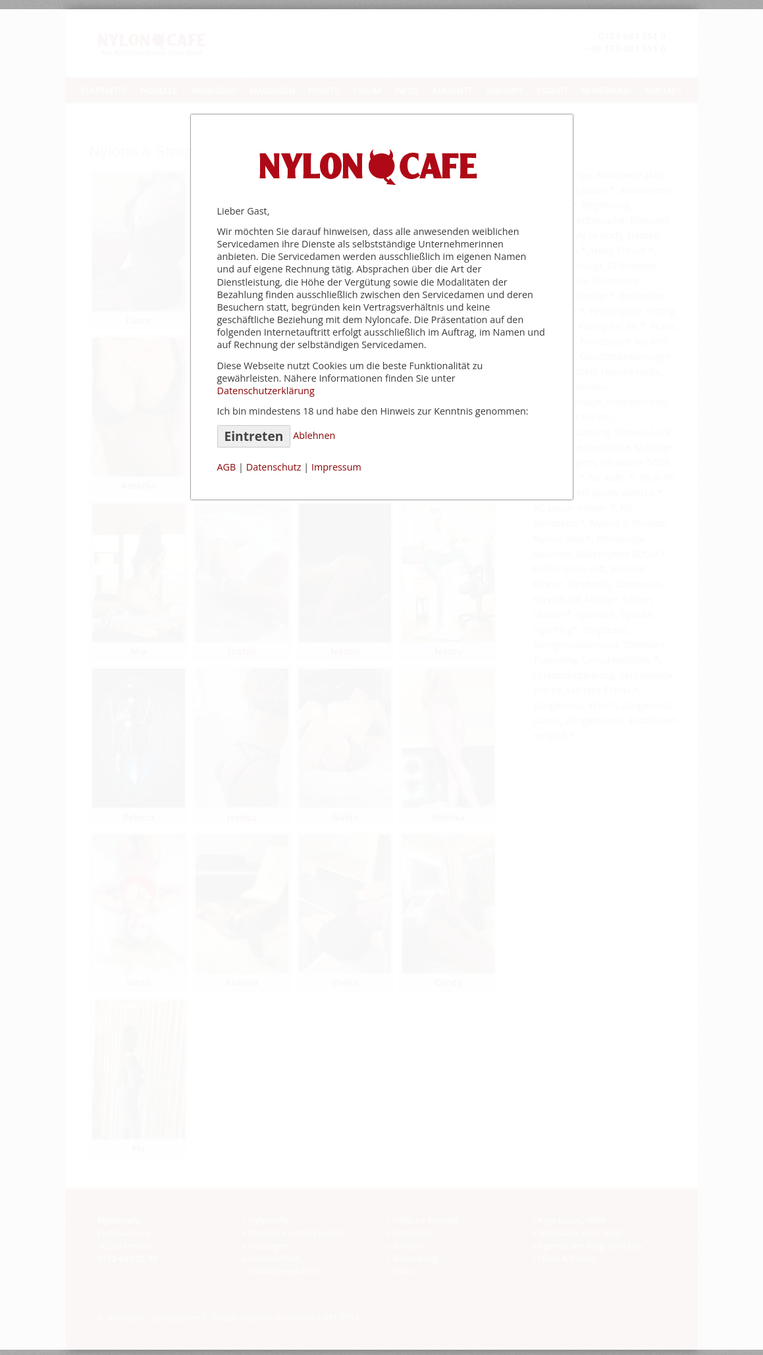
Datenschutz (274, 467)
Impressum (336, 467)
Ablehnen (314, 435)
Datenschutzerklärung (266, 390)
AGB (226, 467)
